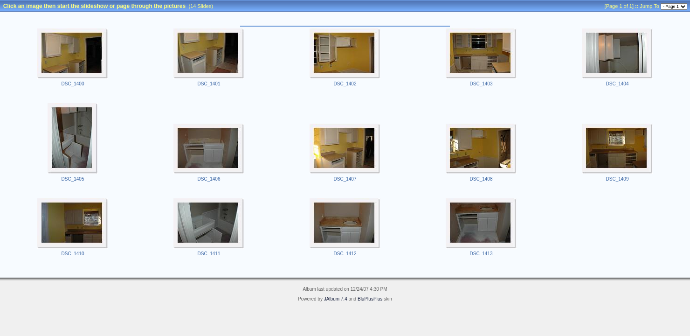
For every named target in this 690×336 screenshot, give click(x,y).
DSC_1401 (209, 83)
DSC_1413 (481, 253)
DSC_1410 (73, 253)
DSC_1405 (73, 179)
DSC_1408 (481, 179)
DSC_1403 (481, 83)
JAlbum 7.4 (335, 298)
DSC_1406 (209, 179)
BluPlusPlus (370, 298)
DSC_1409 (617, 179)
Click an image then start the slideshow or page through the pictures (94, 6)
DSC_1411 (209, 253)
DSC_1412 (345, 253)
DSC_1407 (345, 179)
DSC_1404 (617, 83)
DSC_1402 (345, 83)
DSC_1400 (73, 83)
